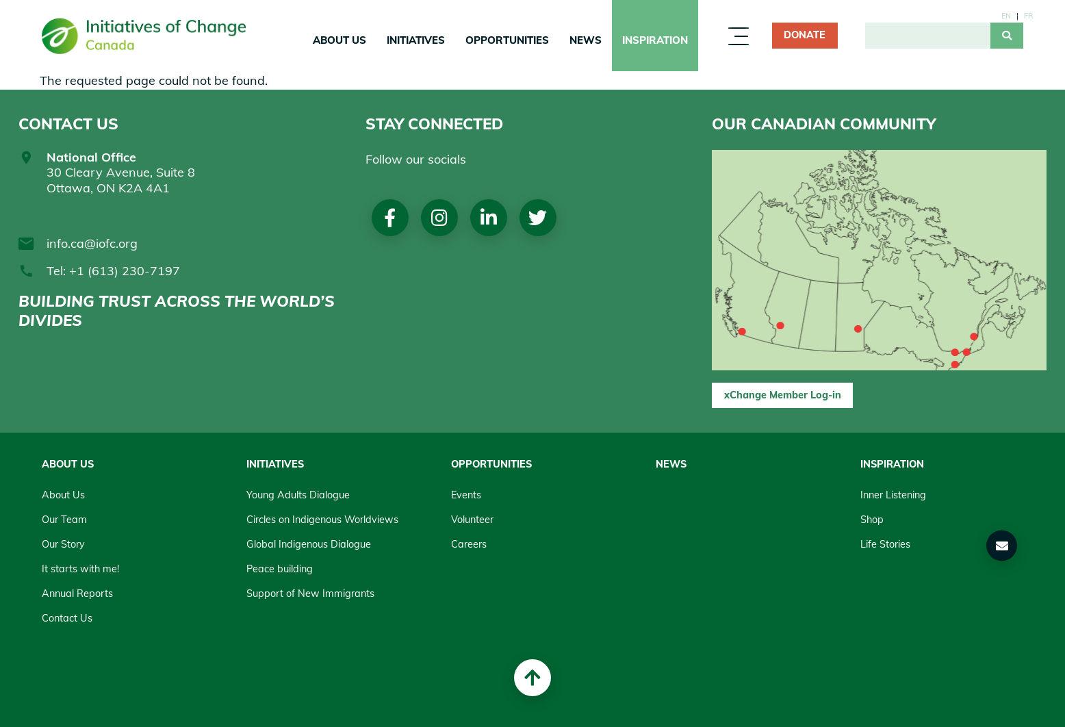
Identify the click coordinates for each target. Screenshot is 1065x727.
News (585, 40)
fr (1028, 16)
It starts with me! (80, 569)
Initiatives (416, 40)
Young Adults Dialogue (298, 495)
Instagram (439, 217)
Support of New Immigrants (310, 593)
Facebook (390, 217)
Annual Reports (77, 593)
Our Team (64, 519)
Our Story (63, 544)
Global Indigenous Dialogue (308, 544)
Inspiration (655, 40)
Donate (804, 35)
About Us (339, 40)
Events (466, 495)
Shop (872, 519)
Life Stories (885, 544)
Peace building (279, 569)
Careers (469, 544)
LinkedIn (488, 217)
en (1006, 16)
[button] (1002, 545)
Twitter (537, 217)
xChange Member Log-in (782, 395)
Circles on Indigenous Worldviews (322, 519)
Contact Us (67, 618)
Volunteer (472, 519)
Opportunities (507, 40)
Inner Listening (893, 495)
